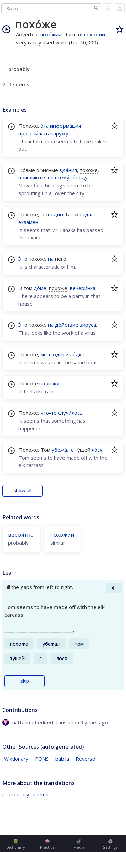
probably (19, 794)
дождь (54, 383)
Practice (47, 844)
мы (44, 354)
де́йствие (66, 324)
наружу (59, 133)
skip (24, 681)
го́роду (79, 177)
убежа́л (61, 449)
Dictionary (15, 844)
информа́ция (65, 125)
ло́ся (97, 449)
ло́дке (77, 354)
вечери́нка (82, 288)
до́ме (40, 288)
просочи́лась (33, 133)
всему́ (62, 177)
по (51, 177)
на (51, 258)
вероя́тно (21, 534)
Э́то (22, 258)
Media (78, 844)
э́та (45, 125)
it (3, 794)
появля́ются (32, 177)
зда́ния (68, 170)
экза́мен (28, 222)
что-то (49, 412)
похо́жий (50, 34)
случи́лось (70, 412)
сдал (88, 214)
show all (22, 491)
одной (61, 354)
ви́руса (88, 324)
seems (40, 794)
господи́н (52, 214)
